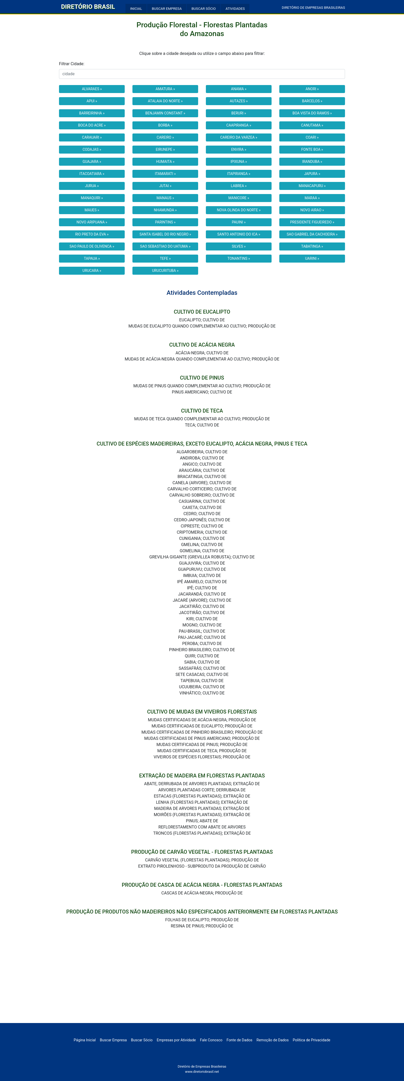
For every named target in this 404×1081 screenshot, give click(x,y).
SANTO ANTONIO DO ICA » (238, 234)
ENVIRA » (238, 149)
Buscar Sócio (142, 1040)
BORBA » (165, 125)
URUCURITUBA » (165, 271)
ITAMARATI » (165, 174)
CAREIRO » (165, 137)
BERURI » (238, 113)
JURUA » (92, 186)
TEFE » (165, 258)
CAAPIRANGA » (238, 125)
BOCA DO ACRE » (92, 125)
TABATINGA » (312, 246)
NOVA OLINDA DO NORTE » (238, 210)
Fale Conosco (211, 1040)
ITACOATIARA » (91, 174)
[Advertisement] (202, 984)
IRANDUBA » (312, 162)
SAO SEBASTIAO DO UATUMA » (165, 246)
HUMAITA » (165, 162)
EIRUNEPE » (165, 149)
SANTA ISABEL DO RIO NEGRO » (165, 234)
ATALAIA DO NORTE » (165, 101)
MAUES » (92, 210)
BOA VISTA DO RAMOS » (312, 113)
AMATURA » (165, 89)
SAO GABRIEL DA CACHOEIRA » (312, 234)
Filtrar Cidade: (71, 63)
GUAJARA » (91, 162)
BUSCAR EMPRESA (167, 8)
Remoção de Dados (273, 1040)
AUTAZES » (239, 101)
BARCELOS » (312, 101)
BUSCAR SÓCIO (203, 8)
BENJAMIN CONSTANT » (165, 113)
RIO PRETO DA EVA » (92, 234)
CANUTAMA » (312, 125)
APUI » (92, 101)
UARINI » (312, 258)
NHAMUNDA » (165, 210)
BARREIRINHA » (92, 113)
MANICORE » (238, 198)
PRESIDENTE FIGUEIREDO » (312, 222)
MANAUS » (165, 198)
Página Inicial (85, 1040)
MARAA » (312, 198)
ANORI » (312, 89)
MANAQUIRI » (92, 198)
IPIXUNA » (239, 162)
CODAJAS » (92, 149)
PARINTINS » (165, 222)
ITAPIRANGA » (238, 174)
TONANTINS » (239, 258)
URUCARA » (91, 271)
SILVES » (239, 246)
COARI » (312, 137)
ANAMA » (239, 89)
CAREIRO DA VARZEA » (238, 137)
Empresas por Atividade (176, 1040)
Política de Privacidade (311, 1040)
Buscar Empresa (113, 1040)
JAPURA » (312, 174)
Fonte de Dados (239, 1040)
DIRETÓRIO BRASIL (88, 6)
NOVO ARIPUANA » (92, 222)
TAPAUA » (92, 258)
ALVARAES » (92, 89)
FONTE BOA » (312, 149)
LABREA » (239, 186)
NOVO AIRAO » (312, 210)
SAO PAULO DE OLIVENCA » (92, 246)
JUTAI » (165, 186)
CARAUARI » (92, 137)
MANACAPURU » (312, 186)
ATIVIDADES (235, 8)
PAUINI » (239, 222)
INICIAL (136, 8)
